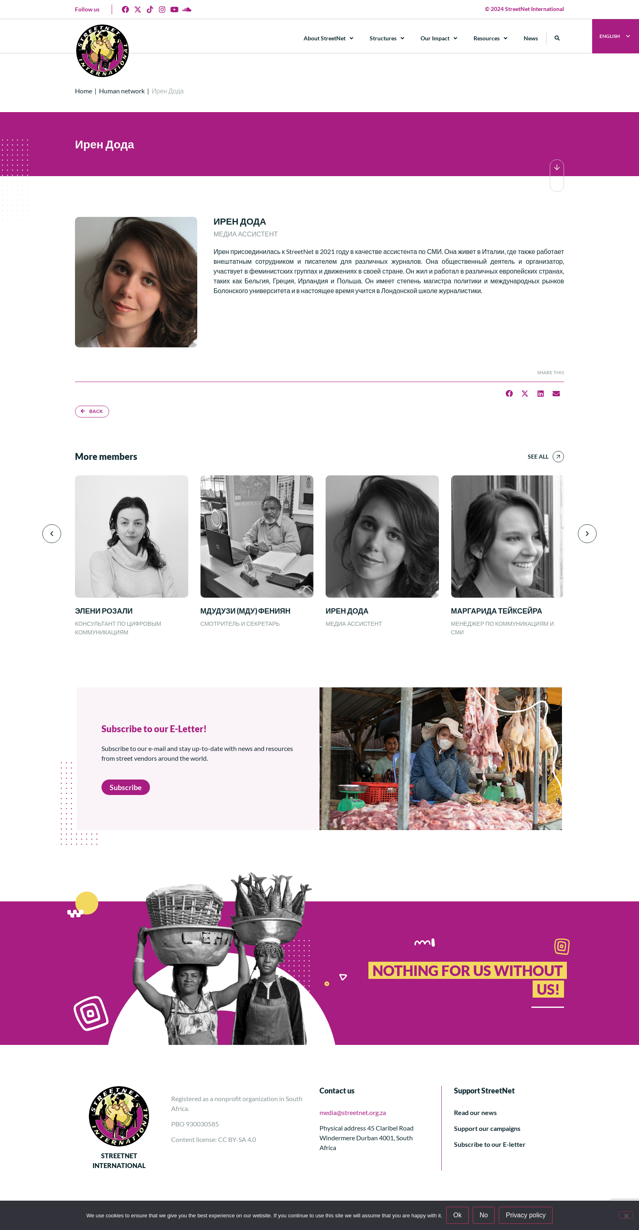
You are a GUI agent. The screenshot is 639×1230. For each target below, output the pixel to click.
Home (83, 91)
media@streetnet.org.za (353, 1112)
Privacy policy (526, 1215)
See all (538, 456)
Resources (490, 38)
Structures (387, 38)
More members (106, 456)
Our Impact (439, 38)
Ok (457, 1215)
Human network (122, 91)
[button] (557, 38)
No (484, 1215)
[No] (626, 1215)
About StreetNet (328, 38)
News (531, 38)
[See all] (558, 456)
